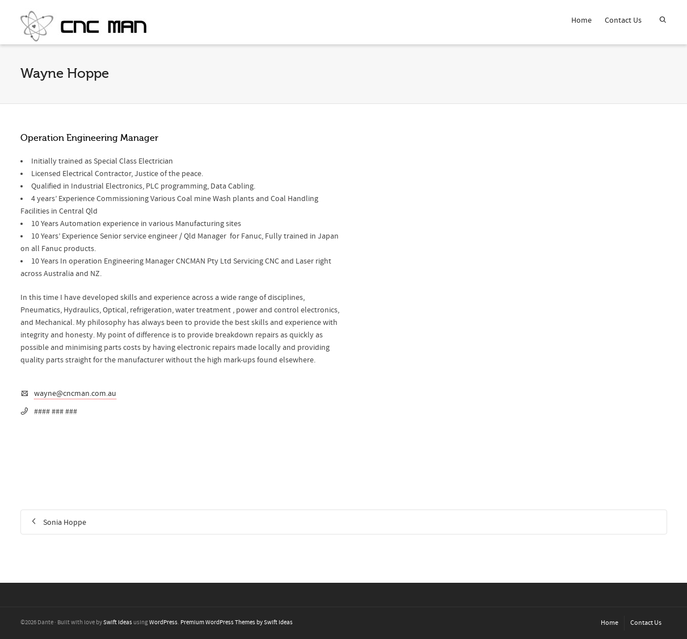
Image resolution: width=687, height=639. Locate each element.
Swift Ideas (117, 623)
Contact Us (623, 20)
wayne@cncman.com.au (75, 394)
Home (581, 20)
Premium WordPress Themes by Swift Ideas (236, 623)
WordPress (163, 623)
